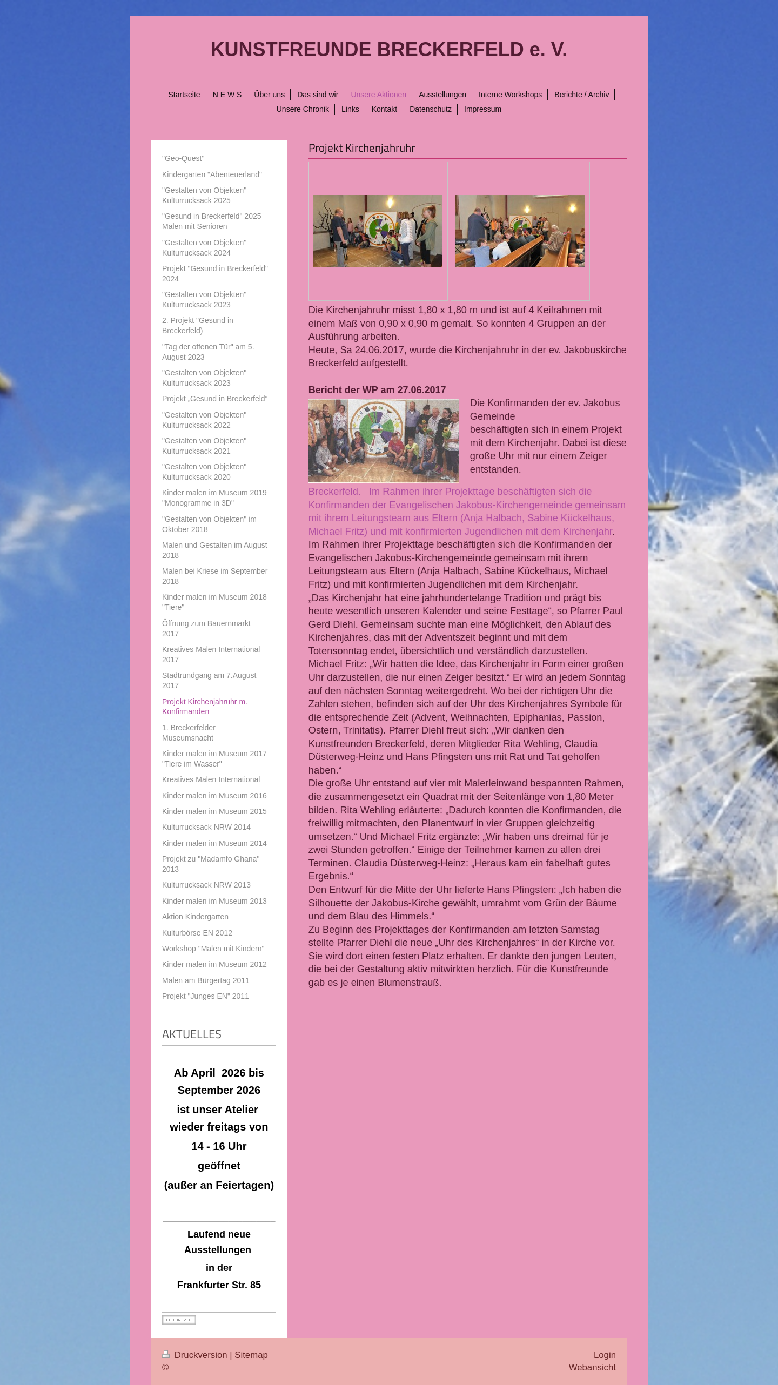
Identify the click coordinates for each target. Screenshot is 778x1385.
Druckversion (196, 1355)
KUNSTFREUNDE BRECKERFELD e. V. (389, 49)
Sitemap (251, 1355)
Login (605, 1355)
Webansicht (592, 1367)
